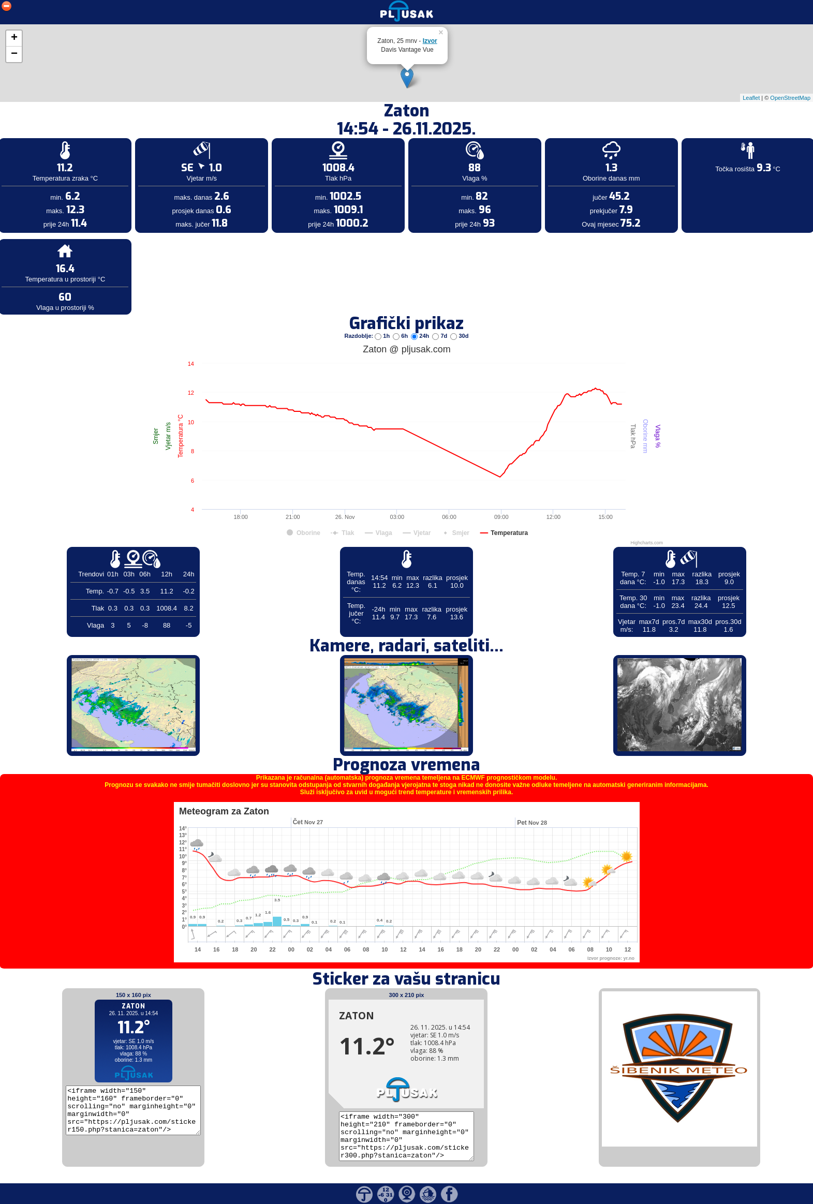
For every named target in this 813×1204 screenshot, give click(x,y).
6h (401, 336)
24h (421, 336)
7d (440, 336)
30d (459, 336)
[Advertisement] (79, 169)
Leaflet (751, 98)
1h (383, 336)
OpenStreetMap (790, 98)
